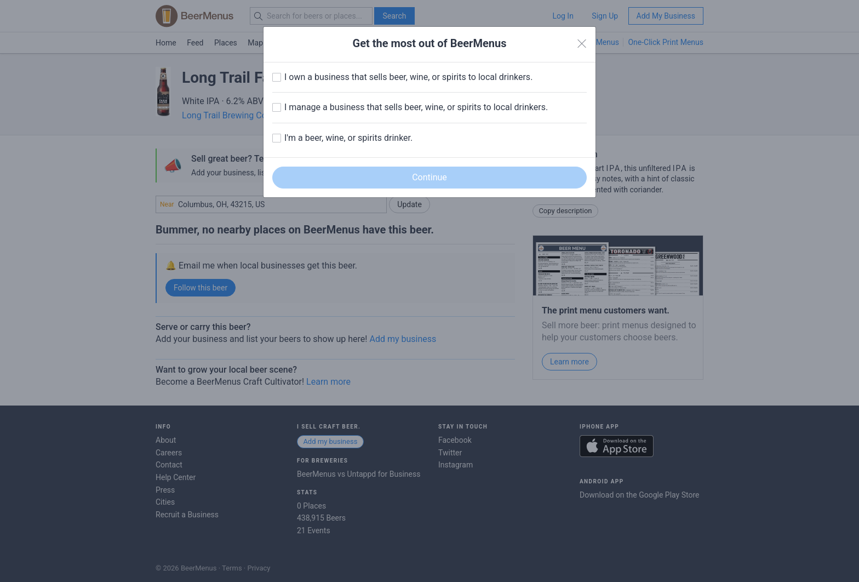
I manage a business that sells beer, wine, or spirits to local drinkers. (416, 107)
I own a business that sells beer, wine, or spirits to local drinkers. (408, 77)
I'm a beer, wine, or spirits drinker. (348, 138)
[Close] (582, 43)
